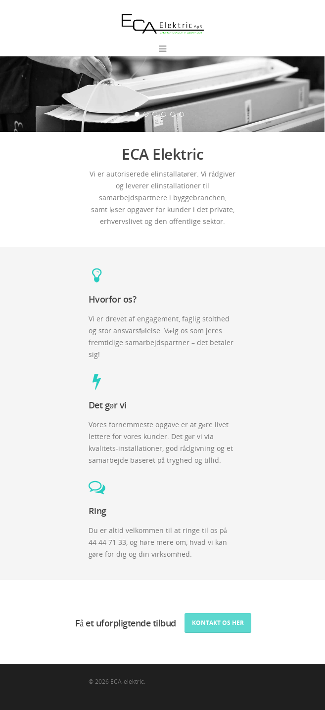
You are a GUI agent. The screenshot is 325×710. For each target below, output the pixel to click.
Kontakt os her (218, 623)
